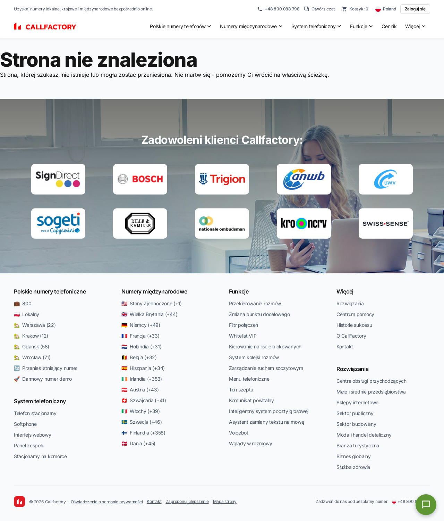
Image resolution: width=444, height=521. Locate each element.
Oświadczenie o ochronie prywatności (107, 501)
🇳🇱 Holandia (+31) (141, 346)
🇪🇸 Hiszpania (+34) (143, 368)
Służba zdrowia (353, 467)
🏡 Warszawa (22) (35, 325)
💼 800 (22, 303)
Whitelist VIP (242, 336)
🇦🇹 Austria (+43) (140, 389)
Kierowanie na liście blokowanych (265, 346)
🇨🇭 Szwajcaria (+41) (143, 400)
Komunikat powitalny (251, 400)
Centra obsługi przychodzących (371, 381)
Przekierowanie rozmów (255, 303)
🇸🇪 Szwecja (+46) (141, 422)
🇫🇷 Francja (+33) (140, 336)
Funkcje (239, 291)
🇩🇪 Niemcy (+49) (140, 325)
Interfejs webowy (32, 435)
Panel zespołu (29, 445)
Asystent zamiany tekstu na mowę (266, 422)
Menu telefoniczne (249, 379)
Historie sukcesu (354, 325)
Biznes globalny (353, 456)
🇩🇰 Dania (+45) (138, 443)
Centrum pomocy (355, 314)
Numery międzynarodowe (154, 291)
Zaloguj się (415, 8)
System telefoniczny (40, 401)
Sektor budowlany (356, 424)
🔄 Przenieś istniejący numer (45, 368)
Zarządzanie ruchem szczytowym (266, 368)
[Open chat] (426, 504)
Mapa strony (225, 501)
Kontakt (344, 346)
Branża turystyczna (357, 445)
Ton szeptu (241, 389)
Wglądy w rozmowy (250, 443)
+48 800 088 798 (278, 9)
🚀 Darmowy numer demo (43, 379)
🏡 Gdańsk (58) (31, 346)
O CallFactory (351, 336)
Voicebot (238, 433)
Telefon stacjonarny (35, 413)
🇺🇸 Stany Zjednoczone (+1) (151, 303)
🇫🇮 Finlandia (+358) (143, 433)
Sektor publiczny (355, 413)
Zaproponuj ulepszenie (187, 501)
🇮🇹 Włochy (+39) (140, 411)
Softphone (25, 424)
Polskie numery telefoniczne (50, 291)
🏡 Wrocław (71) (32, 357)
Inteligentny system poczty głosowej (268, 411)
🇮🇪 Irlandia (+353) (141, 379)
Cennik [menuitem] (389, 26)
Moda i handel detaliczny (363, 435)
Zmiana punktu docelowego (259, 314)
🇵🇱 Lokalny (26, 314)
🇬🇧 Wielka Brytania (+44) (149, 314)
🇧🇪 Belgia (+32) (139, 357)
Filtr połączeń (243, 325)
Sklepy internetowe (357, 402)
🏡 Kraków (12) (31, 336)
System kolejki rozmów (254, 357)
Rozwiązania (350, 303)
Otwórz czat (319, 9)
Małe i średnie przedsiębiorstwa (370, 392)
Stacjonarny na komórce (40, 456)
